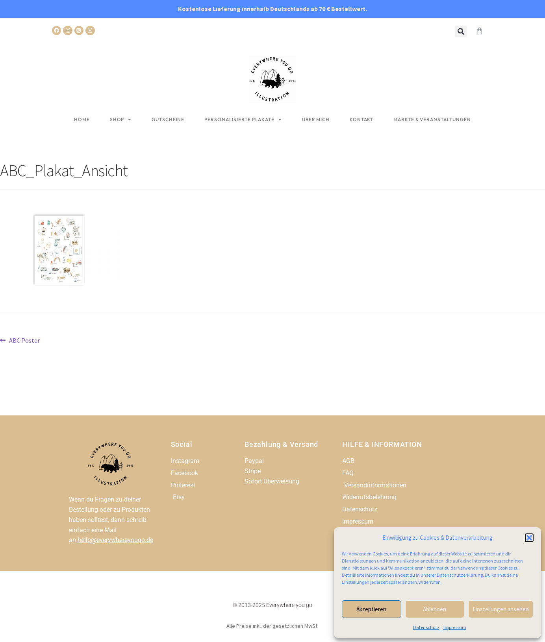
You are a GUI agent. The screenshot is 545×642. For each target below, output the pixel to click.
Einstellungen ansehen (501, 609)
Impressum (454, 627)
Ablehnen (434, 609)
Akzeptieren (371, 609)
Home (82, 119)
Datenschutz (426, 627)
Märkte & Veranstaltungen (432, 119)
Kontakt (361, 119)
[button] (529, 538)
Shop (121, 119)
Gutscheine (168, 119)
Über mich (316, 119)
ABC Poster (24, 340)
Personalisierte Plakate (243, 119)
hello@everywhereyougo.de (115, 540)
